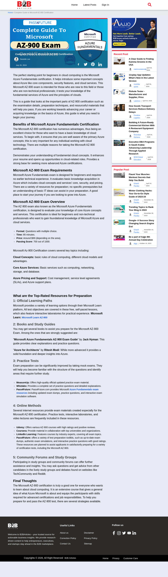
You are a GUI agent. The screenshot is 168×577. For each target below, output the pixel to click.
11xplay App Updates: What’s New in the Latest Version (141, 78)
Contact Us (65, 559)
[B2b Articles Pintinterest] (93, 64)
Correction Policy (68, 553)
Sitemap (88, 559)
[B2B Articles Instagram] (119, 548)
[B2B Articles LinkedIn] (134, 548)
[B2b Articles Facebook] (79, 64)
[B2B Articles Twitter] (124, 548)
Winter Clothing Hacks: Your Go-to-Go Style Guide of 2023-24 (140, 193)
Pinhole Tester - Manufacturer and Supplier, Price (138, 94)
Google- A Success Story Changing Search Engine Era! (141, 223)
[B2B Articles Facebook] (114, 548)
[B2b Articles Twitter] (86, 64)
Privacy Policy (90, 553)
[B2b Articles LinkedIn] (101, 64)
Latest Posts (89, 4)
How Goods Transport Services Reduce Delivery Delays (142, 109)
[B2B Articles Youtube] (129, 548)
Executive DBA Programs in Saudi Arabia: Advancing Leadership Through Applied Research (141, 148)
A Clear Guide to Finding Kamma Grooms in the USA (141, 62)
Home (74, 4)
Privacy (115, 574)
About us (64, 548)
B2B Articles (70, 573)
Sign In (105, 4)
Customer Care (130, 574)
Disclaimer (89, 548)
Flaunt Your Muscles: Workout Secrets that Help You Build (139, 177)
